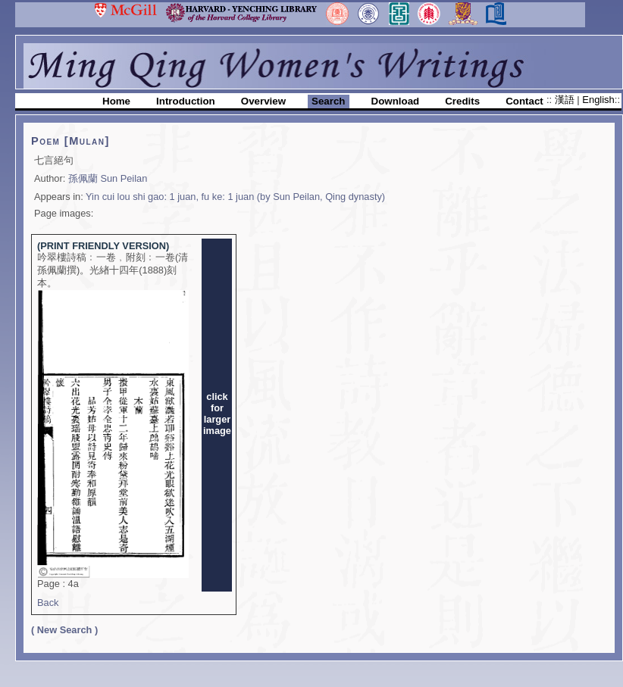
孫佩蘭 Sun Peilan (107, 178)
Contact (524, 101)
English (598, 99)
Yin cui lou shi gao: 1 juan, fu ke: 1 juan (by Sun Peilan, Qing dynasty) (235, 196)
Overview (263, 101)
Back (47, 602)
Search (328, 101)
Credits (462, 101)
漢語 (566, 99)
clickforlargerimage (217, 413)
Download (395, 101)
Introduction (185, 101)
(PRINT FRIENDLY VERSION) (103, 245)
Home (116, 101)
